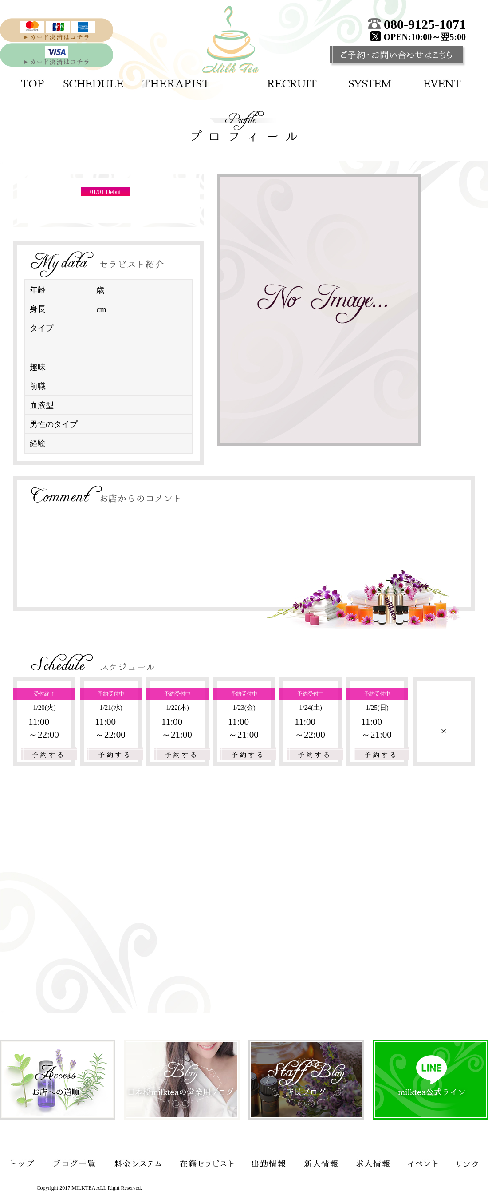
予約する (49, 755)
